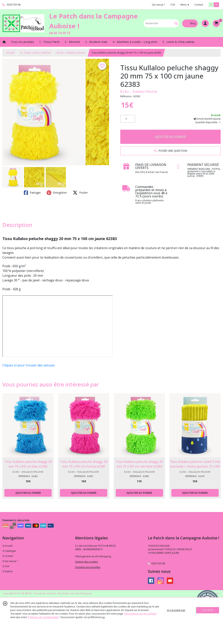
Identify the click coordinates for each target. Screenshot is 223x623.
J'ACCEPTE (207, 610)
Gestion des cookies (86, 561)
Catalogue (9, 551)
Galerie (7, 571)
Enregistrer (57, 192)
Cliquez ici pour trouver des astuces (28, 365)
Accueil (10, 52)
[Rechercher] (176, 23)
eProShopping (83, 593)
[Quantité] (127, 119)
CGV (5, 566)
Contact (198, 4)
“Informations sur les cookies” (140, 613)
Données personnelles (87, 567)
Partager (32, 192)
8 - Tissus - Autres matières (35, 52)
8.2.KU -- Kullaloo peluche (71, 52)
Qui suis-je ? (10, 561)
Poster (80, 192)
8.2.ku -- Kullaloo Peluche (138, 91)
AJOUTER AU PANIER (170, 137)
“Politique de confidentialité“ (43, 617)
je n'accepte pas (176, 610)
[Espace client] (205, 23)
